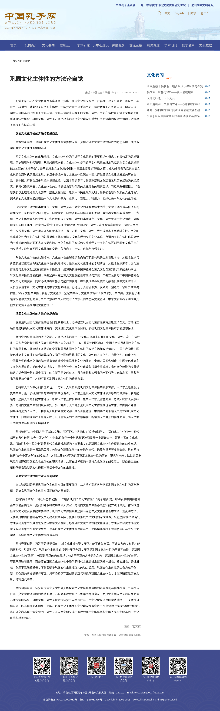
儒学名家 (188, 45)
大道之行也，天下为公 (161, 98)
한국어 (205, 13)
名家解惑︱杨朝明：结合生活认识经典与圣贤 (175, 86)
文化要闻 (48, 45)
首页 (13, 45)
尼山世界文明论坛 (202, 5)
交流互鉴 (135, 45)
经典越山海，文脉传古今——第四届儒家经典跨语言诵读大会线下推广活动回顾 (175, 104)
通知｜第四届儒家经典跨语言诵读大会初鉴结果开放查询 (175, 110)
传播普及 (118, 45)
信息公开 (66, 45)
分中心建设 (101, 45)
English (179, 13)
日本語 (192, 13)
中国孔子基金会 (125, 5)
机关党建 (153, 45)
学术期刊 (170, 45)
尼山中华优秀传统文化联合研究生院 (163, 5)
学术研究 (83, 45)
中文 (167, 13)
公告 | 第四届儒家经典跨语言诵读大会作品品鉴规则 (175, 116)
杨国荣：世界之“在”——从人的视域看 (170, 92)
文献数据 (205, 45)
